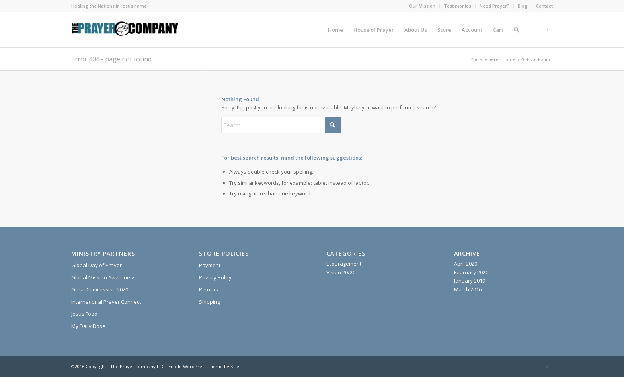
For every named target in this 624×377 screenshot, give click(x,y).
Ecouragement (343, 263)
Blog (523, 6)
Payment (209, 265)
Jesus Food (84, 313)
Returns (208, 289)
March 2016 (468, 289)
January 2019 (469, 280)
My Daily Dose (88, 326)
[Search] (516, 29)
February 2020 (471, 272)
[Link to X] (547, 29)
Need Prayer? (494, 6)
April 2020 (465, 263)
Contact (544, 6)
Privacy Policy (215, 277)
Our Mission (422, 6)
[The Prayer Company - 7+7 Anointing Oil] (124, 29)
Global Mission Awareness (103, 277)
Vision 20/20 (340, 272)
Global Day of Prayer (96, 265)
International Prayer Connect (106, 301)
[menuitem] (422, 6)
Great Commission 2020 (99, 289)
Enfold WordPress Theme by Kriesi (205, 366)
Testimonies (457, 6)
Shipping (209, 301)
